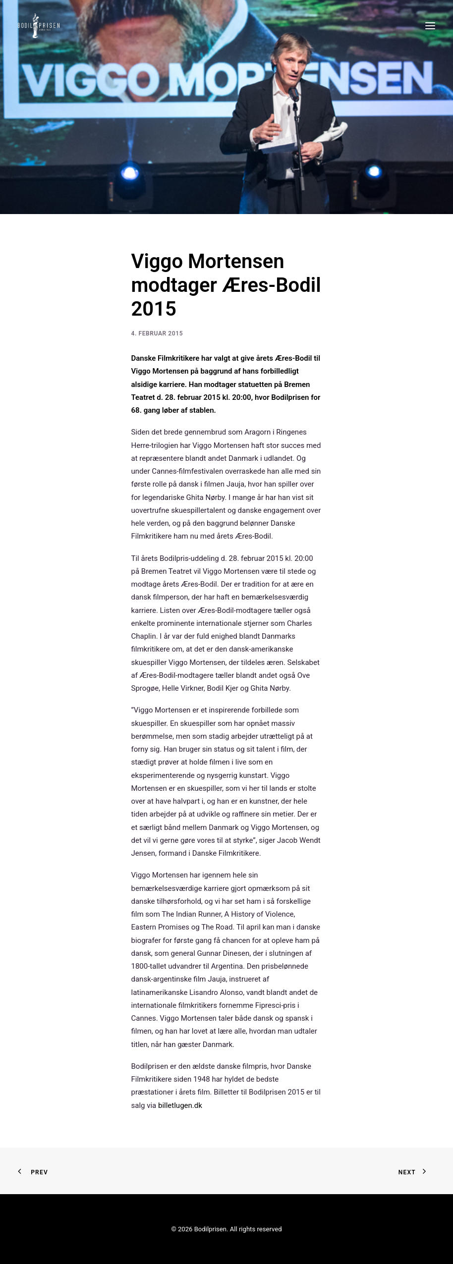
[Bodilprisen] (38, 25)
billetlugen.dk (180, 1105)
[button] (430, 26)
